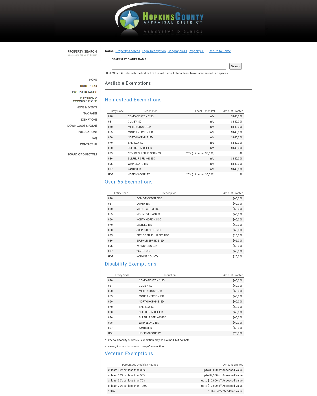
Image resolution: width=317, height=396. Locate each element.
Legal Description (154, 51)
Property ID (196, 51)
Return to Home (220, 51)
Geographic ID (177, 51)
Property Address (128, 51)
